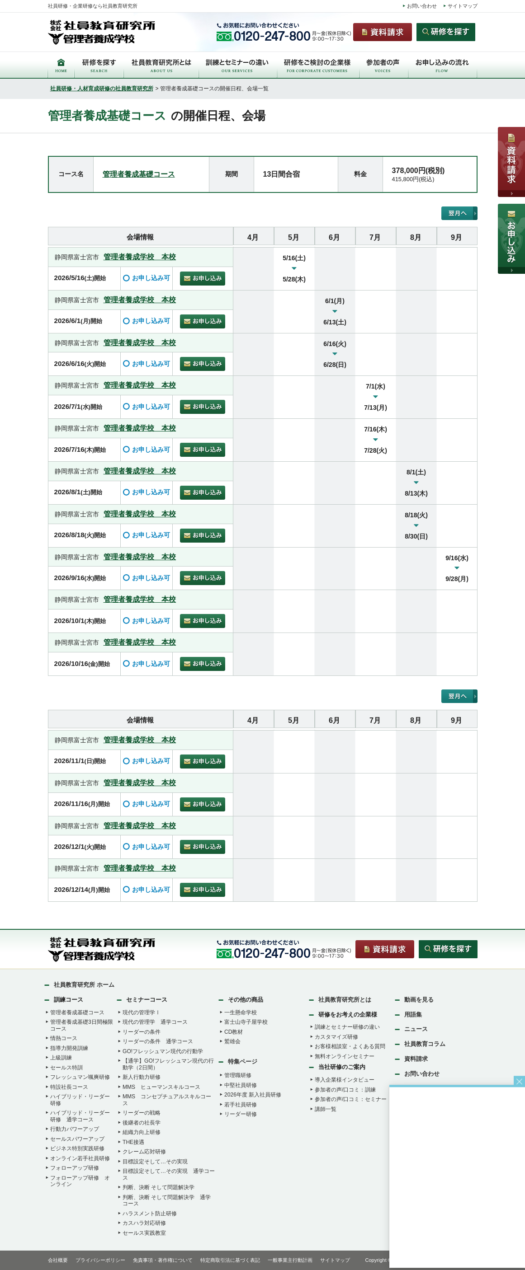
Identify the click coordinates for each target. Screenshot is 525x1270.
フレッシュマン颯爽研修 (80, 1077)
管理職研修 (237, 1075)
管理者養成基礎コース (139, 174)
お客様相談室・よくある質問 (350, 1046)
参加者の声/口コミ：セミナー (351, 1099)
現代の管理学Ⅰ (142, 1012)
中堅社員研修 (240, 1085)
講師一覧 (325, 1109)
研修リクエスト (424, 1088)
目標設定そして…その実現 (155, 1161)
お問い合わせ (422, 6)
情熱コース (63, 1038)
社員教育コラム (424, 1043)
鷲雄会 (232, 1041)
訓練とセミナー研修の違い (347, 1027)
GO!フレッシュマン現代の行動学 (163, 1051)
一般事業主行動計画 (290, 1260)
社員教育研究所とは (344, 999)
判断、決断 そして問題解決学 (158, 1187)
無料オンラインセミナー (344, 1056)
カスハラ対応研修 (144, 1223)
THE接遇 (133, 1142)
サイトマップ (463, 6)
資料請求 (416, 1058)
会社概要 (58, 1260)
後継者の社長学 (142, 1123)
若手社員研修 (240, 1104)
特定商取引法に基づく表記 (230, 1260)
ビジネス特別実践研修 (77, 1148)
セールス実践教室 (144, 1233)
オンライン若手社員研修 (80, 1158)
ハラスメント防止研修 (150, 1213)
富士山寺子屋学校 (246, 1022)
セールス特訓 (66, 1067)
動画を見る (419, 999)
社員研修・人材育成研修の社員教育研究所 (101, 88)
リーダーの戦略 (142, 1113)
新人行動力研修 (142, 1077)
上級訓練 (61, 1057)
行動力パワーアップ (74, 1129)
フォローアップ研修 (74, 1168)
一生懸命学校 (240, 1012)
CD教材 (233, 1032)
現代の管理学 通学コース (155, 1022)
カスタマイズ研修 (336, 1037)
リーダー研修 (240, 1114)
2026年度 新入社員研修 (252, 1095)
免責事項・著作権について (163, 1260)
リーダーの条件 (142, 1032)
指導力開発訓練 (69, 1048)
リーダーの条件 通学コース (158, 1041)
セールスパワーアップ (77, 1139)
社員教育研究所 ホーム (84, 984)
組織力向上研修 (142, 1132)
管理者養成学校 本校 (140, 257)
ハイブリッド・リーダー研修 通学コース (80, 1116)
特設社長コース (69, 1087)
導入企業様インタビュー (344, 1080)
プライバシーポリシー (100, 1260)
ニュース (416, 1029)
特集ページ (242, 1061)
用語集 (413, 1014)
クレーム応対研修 (144, 1151)
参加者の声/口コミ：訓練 (345, 1090)
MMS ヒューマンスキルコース (161, 1087)
